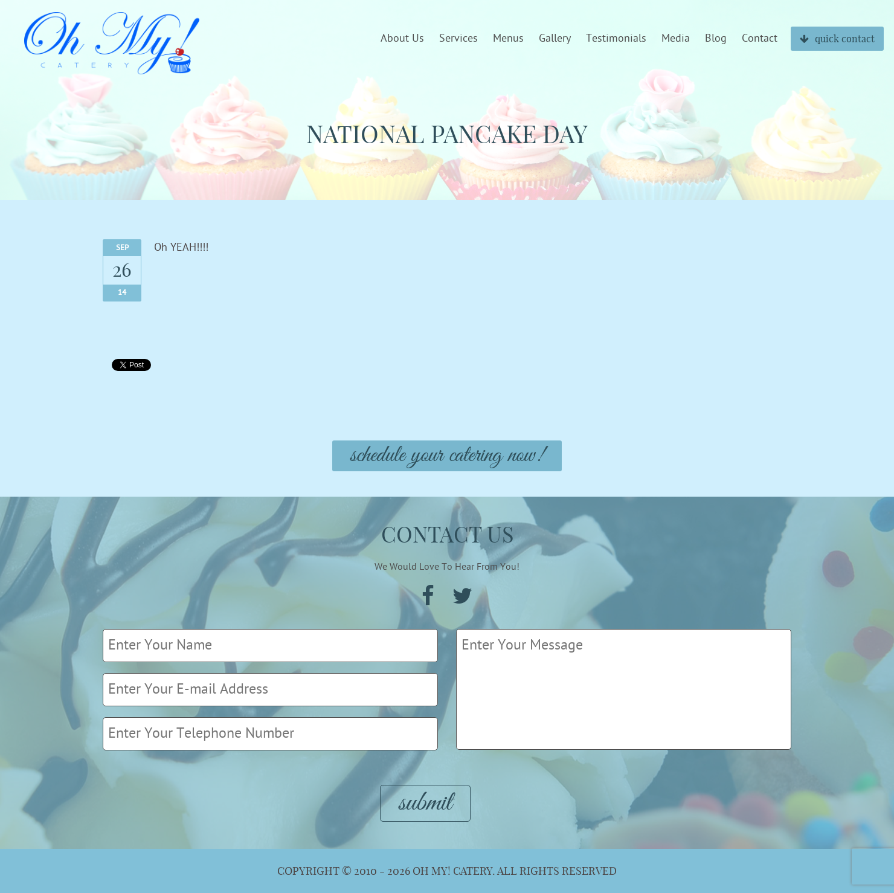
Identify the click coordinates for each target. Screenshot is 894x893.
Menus (508, 39)
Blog (716, 39)
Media (675, 39)
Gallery (555, 39)
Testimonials (616, 39)
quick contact (837, 39)
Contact (759, 39)
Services (458, 39)
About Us (402, 39)
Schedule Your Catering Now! (447, 455)
